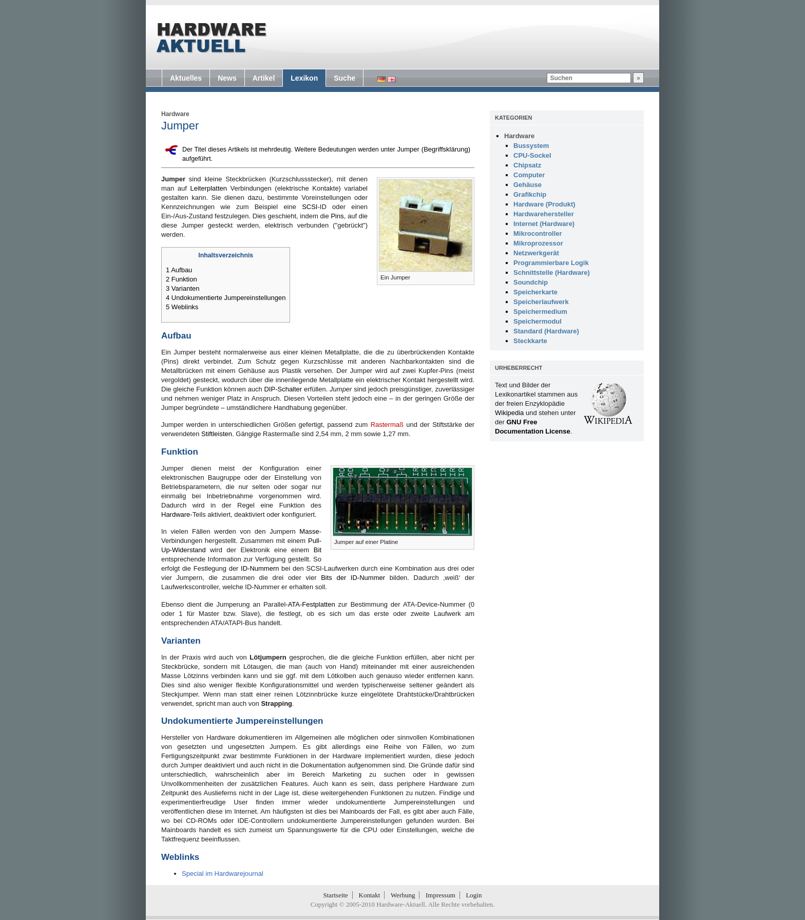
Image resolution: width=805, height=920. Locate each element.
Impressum (440, 895)
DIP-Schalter (283, 389)
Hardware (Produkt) (544, 204)
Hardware (175, 114)
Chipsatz (527, 165)
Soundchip (530, 282)
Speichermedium (540, 311)
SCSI (309, 207)
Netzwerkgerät (536, 253)
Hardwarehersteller (543, 214)
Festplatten (318, 604)
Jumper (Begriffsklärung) (433, 149)
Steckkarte (530, 341)
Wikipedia (509, 413)
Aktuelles (186, 78)
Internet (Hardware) (543, 224)
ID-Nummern (260, 568)
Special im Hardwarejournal (222, 873)
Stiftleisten (216, 434)
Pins (337, 216)
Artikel (264, 78)
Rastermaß (387, 424)
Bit (317, 550)
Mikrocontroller (537, 233)
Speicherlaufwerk (541, 302)
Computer (529, 175)
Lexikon (304, 78)
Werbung (403, 895)
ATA (294, 604)
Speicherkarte (535, 292)
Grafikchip (529, 194)
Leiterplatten (208, 188)
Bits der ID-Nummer (353, 577)
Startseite (335, 895)
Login (474, 895)
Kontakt (369, 895)
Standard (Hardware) (546, 331)
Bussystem (531, 145)
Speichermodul (537, 321)
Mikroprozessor (538, 243)
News (227, 78)
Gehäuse (527, 185)
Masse (309, 531)
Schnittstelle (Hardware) (551, 272)
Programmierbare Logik (551, 263)
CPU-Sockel (532, 155)
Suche (344, 78)
